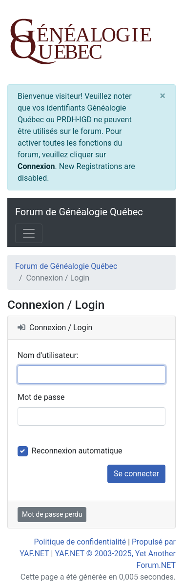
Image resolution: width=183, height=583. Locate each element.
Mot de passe (41, 397)
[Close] (162, 96)
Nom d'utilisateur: (48, 355)
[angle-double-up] (156, 552)
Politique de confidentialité (80, 541)
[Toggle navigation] (28, 233)
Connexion (36, 166)
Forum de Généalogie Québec (79, 212)
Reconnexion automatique (77, 450)
